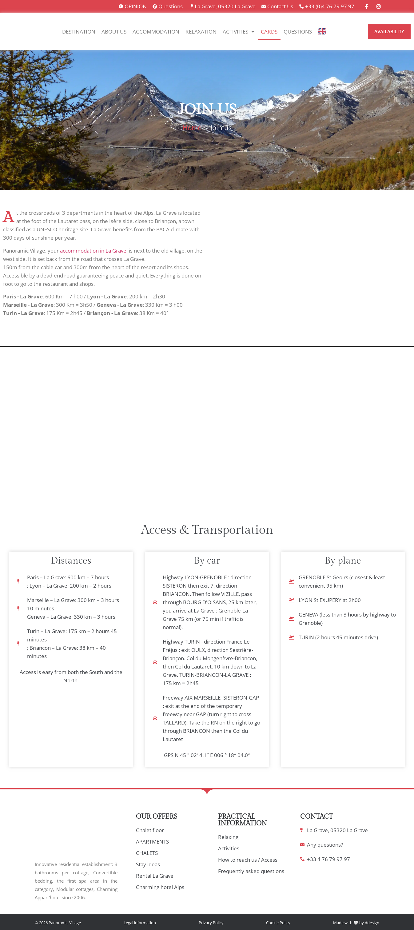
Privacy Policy (211, 922)
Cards (269, 31)
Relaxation (201, 31)
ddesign (372, 922)
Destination (78, 31)
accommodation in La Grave (93, 250)
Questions (298, 31)
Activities (239, 31)
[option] (338, 32)
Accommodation (156, 31)
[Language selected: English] (341, 31)
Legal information (140, 922)
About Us (114, 31)
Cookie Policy (278, 922)
